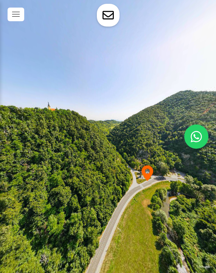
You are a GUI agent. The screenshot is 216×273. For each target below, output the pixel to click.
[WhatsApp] (196, 136)
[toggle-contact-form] (108, 15)
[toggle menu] (16, 14)
